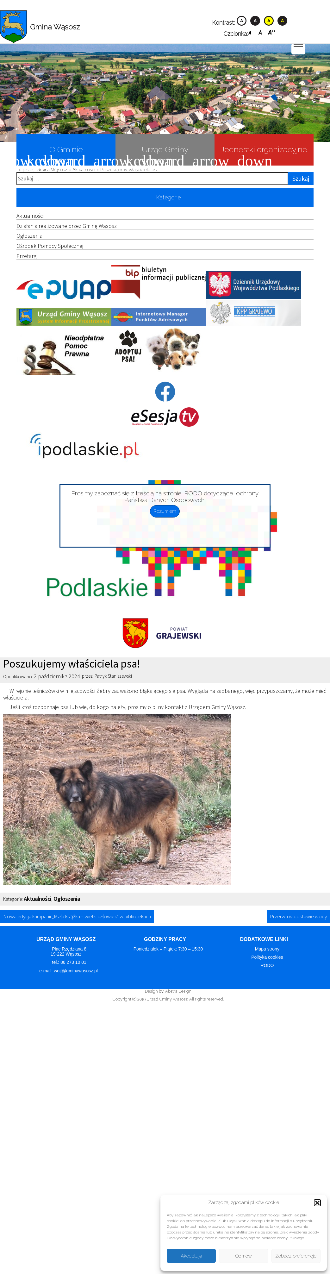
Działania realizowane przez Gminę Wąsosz (66, 225)
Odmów (243, 1256)
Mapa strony (267, 948)
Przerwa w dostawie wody (298, 916)
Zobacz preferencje (295, 1256)
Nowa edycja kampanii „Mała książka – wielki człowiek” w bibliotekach (77, 916)
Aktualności (30, 215)
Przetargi (26, 256)
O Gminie (49, 155)
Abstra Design (178, 991)
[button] (317, 1203)
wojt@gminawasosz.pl (76, 970)
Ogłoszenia (29, 235)
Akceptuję (191, 1256)
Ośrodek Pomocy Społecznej (49, 245)
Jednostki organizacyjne (261, 155)
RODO (267, 965)
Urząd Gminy (151, 155)
